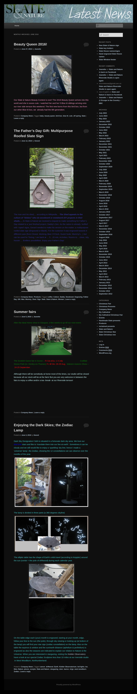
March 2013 (104, 277)
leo (86, 667)
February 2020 (105, 184)
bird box (59, 116)
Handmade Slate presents (109, 321)
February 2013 (105, 280)
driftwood (49, 667)
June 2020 (103, 172)
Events (102, 318)
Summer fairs (25, 312)
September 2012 (105, 294)
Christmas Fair (105, 304)
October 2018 (104, 198)
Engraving (79, 297)
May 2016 (103, 246)
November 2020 (105, 161)
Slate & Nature (51, 299)
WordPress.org (105, 353)
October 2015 (104, 257)
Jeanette (38, 49)
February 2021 (105, 158)
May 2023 (103, 119)
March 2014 (104, 266)
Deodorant (70, 297)
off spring (77, 116)
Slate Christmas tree (107, 335)
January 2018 (104, 212)
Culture (56, 297)
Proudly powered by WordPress (68, 685)
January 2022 (104, 141)
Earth (56, 667)
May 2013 (103, 271)
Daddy (62, 297)
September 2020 (105, 167)
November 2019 (105, 186)
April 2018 (103, 206)
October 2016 (104, 232)
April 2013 (103, 274)
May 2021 (103, 153)
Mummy (28, 299)
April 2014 (103, 263)
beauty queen (50, 116)
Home (16, 26)
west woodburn (80, 669)
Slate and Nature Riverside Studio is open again (111, 78)
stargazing (54, 669)
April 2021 (103, 155)
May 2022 (103, 133)
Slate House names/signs (109, 51)
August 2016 (104, 237)
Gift (19, 299)
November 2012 (105, 288)
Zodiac (16, 671)
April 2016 (103, 249)
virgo (72, 669)
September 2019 (105, 189)
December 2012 (105, 285)
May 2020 (103, 175)
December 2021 (105, 144)
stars (61, 669)
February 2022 (105, 138)
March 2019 (104, 192)
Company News (27, 116)
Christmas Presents (107, 306)
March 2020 (104, 181)
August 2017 (104, 220)
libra (15, 669)
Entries (104, 347)
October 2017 (104, 215)
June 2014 (103, 260)
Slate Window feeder (107, 60)
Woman (61, 299)
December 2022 (105, 124)
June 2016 (103, 243)
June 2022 (103, 130)
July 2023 (103, 113)
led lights (80, 667)
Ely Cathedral (104, 312)
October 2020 (104, 164)
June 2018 (103, 203)
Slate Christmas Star (107, 332)
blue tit (65, 116)
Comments (105, 350)
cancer (42, 667)
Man (22, 299)
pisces (26, 669)
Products (37, 297)
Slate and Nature (43, 669)
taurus (66, 669)
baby (42, 116)
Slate (83, 116)
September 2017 (105, 218)
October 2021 (104, 150)
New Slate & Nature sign (109, 45)
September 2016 (105, 234)
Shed (34, 299)
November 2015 (105, 254)
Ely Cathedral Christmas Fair (111, 315)
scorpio (33, 669)
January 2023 (104, 121)
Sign (39, 299)
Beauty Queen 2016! (30, 44)
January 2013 (104, 283)
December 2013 (105, 268)
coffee (50, 297)
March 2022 (104, 136)
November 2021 (105, 147)
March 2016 (104, 251)
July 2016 (103, 240)
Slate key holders (106, 48)
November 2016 (105, 229)
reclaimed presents (107, 326)
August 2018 (104, 201)
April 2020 (103, 178)
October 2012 (104, 291)
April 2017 (103, 223)
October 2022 (104, 127)
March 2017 (104, 226)
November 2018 (105, 195)
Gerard (37, 141)
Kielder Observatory (77, 654)
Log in (101, 345)
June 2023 (103, 116)
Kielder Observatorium (67, 667)
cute (71, 116)
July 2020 (103, 170)
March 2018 (104, 209)
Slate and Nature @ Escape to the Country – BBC (111, 100)
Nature (20, 669)
